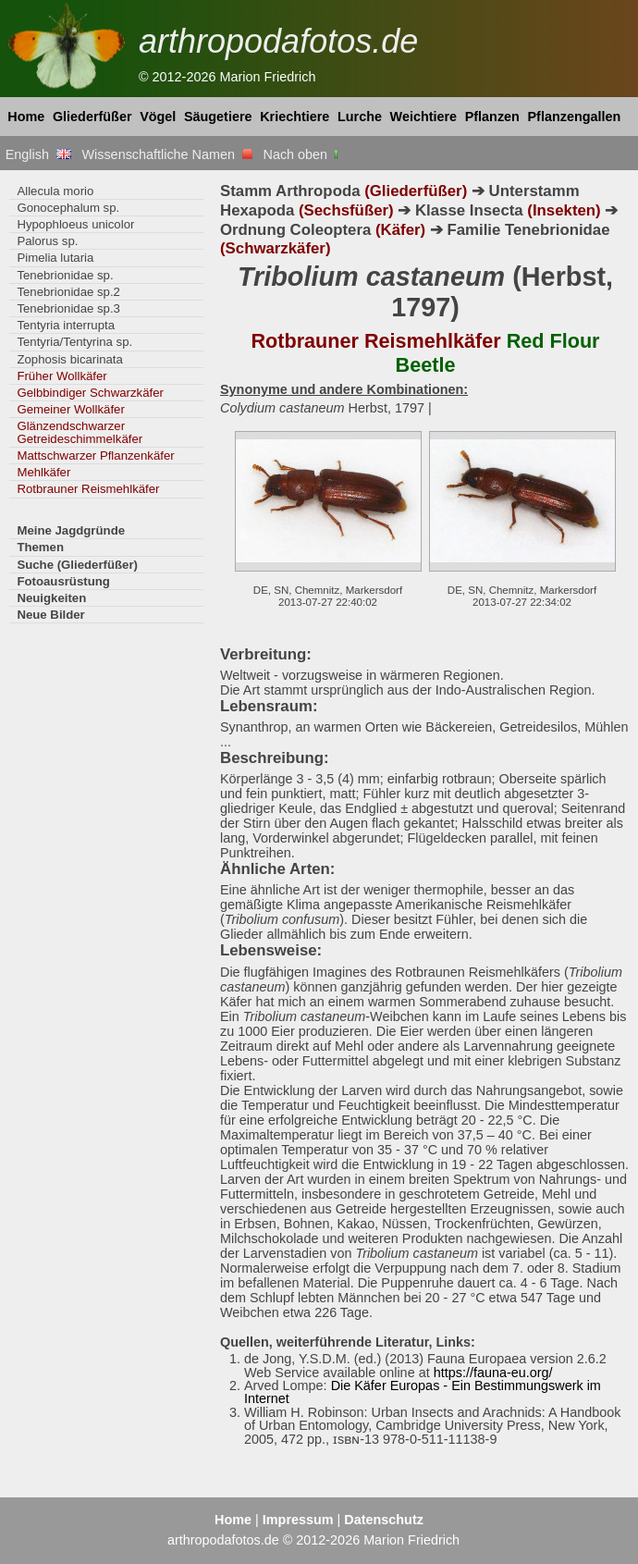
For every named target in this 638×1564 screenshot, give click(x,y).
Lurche (359, 116)
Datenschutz (383, 1519)
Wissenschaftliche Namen (166, 154)
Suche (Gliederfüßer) (77, 565)
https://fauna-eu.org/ (493, 1372)
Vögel (158, 116)
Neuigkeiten (51, 598)
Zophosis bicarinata (70, 359)
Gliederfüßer (92, 116)
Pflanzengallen (574, 116)
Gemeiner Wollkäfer (70, 409)
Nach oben (303, 154)
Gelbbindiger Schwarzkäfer (90, 393)
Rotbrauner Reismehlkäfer (88, 489)
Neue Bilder (50, 615)
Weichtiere (424, 116)
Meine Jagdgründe (71, 530)
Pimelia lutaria (55, 258)
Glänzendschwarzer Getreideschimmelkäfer (79, 432)
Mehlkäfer (43, 472)
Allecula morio (55, 191)
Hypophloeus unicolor (75, 224)
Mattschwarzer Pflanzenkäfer (95, 455)
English (38, 154)
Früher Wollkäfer (61, 376)
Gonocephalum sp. (68, 208)
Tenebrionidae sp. (65, 275)
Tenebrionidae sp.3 (68, 308)
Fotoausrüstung (63, 581)
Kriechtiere (294, 116)
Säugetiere (218, 116)
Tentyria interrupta (66, 325)
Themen (40, 547)
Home (25, 116)
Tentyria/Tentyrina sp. (74, 342)
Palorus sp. (47, 241)
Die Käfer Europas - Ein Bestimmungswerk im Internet (422, 1392)
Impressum (298, 1519)
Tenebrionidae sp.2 (68, 292)
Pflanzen (492, 116)
